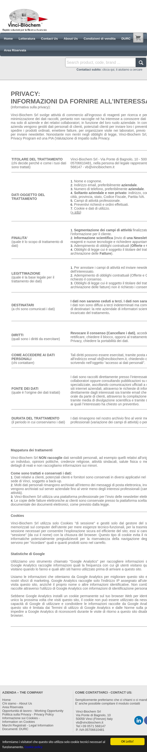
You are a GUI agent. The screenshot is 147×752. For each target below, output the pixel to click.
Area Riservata (12, 707)
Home (6, 700)
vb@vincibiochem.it (89, 722)
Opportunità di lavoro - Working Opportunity (32, 711)
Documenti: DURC (15, 729)
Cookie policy (33, 747)
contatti (135, 703)
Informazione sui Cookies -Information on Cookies (21, 720)
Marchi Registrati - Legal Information (27, 725)
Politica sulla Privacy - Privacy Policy (28, 714)
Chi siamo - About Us (17, 703)
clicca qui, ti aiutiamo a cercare (109, 69)
